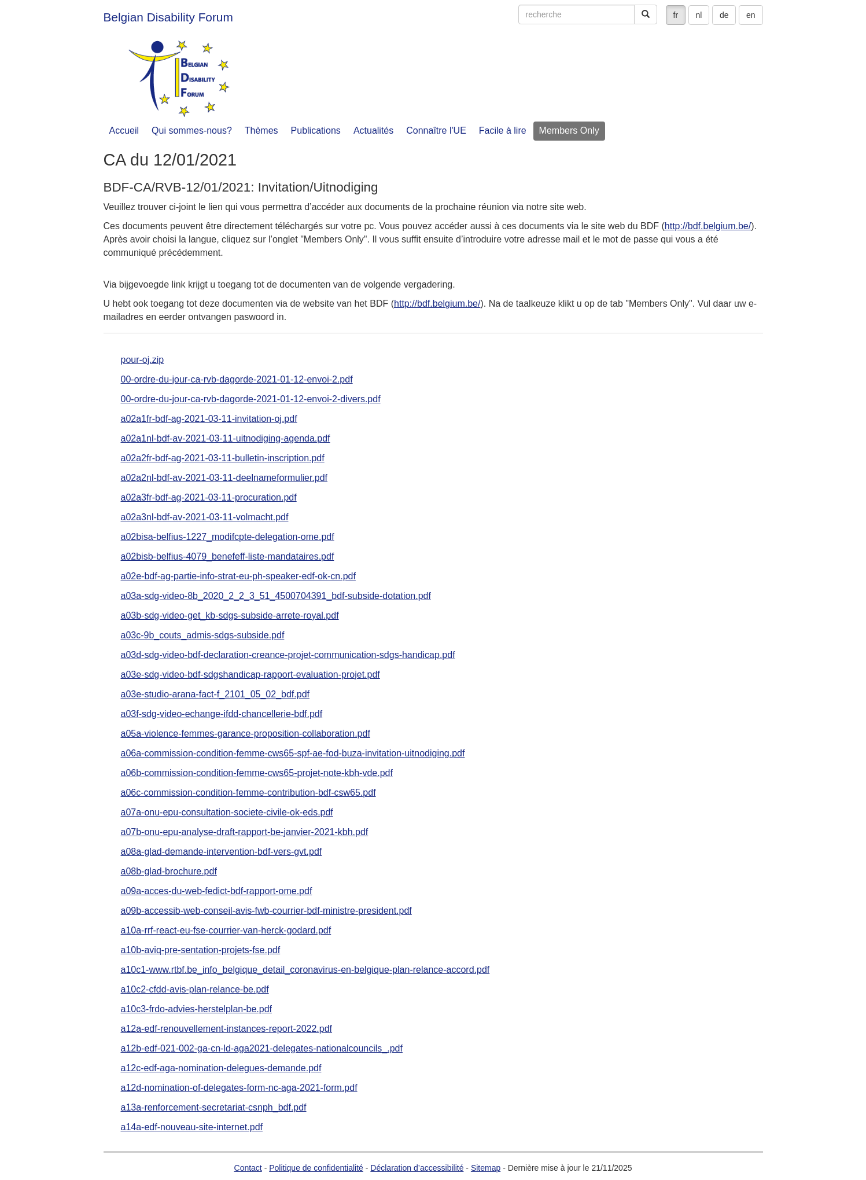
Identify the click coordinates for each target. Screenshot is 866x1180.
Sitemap (485, 1167)
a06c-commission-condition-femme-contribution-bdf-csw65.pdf (248, 792)
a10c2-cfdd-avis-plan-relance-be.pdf (195, 989)
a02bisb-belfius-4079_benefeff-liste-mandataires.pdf (227, 556)
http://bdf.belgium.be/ (708, 226)
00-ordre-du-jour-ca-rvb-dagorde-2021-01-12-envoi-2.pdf (237, 379)
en (751, 15)
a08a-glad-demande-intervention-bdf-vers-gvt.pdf (221, 851)
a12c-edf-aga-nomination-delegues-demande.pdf (221, 1068)
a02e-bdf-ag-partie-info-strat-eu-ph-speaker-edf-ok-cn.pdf (238, 576)
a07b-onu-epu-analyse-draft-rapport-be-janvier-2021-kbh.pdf (244, 832)
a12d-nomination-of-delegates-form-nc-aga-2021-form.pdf (239, 1088)
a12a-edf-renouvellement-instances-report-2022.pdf (227, 1029)
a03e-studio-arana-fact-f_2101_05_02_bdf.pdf (215, 694)
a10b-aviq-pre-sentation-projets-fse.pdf (201, 950)
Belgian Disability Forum (168, 17)
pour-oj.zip (142, 360)
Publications (316, 130)
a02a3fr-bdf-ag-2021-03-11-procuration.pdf (209, 497)
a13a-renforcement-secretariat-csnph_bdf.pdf (214, 1107)
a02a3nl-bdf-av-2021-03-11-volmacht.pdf (205, 517)
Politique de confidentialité (316, 1167)
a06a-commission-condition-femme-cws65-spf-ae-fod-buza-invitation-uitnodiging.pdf (293, 753)
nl (699, 15)
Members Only (569, 130)
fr (676, 15)
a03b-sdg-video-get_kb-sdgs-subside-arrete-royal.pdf (230, 615)
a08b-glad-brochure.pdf (169, 871)
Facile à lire (502, 130)
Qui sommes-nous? (192, 130)
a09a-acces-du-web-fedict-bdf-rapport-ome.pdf (216, 891)
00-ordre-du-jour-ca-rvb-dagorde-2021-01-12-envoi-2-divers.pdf (251, 399)
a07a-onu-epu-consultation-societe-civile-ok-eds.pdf (227, 812)
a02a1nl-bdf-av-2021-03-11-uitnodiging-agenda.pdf (225, 438)
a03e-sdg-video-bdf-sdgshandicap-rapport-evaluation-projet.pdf (250, 674)
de (724, 15)
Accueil (124, 130)
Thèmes (261, 130)
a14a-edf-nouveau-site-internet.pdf (192, 1127)
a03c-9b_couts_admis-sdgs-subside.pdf (203, 635)
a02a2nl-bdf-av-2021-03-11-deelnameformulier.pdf (224, 478)
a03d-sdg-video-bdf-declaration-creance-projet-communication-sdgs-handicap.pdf (288, 655)
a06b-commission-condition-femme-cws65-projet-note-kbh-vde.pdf (257, 773)
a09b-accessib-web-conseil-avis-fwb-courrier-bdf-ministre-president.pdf (266, 911)
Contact (248, 1167)
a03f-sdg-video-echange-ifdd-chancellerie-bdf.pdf (222, 714)
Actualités (373, 130)
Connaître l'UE (436, 130)
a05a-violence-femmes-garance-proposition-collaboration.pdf (245, 733)
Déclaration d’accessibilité (416, 1167)
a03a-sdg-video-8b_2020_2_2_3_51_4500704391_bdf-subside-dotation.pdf (276, 596)
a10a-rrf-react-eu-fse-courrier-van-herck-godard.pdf (226, 930)
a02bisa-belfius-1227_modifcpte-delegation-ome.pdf (227, 537)
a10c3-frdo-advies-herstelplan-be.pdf (196, 1009)
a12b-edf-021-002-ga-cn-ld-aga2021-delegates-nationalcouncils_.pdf (262, 1048)
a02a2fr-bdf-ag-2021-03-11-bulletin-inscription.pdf (223, 458)
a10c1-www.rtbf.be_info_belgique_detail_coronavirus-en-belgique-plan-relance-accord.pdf (305, 970)
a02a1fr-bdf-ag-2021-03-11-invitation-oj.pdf (209, 419)
